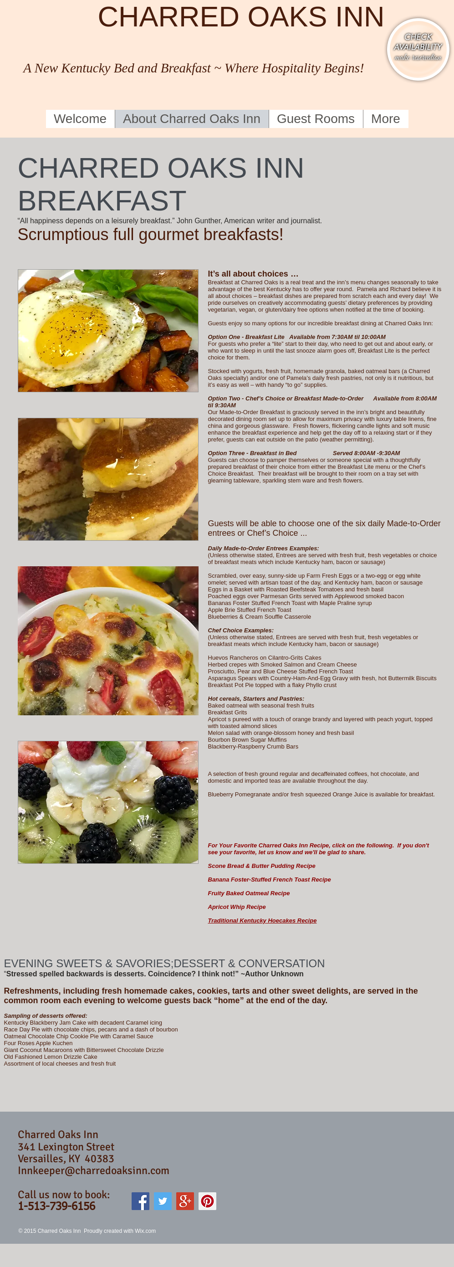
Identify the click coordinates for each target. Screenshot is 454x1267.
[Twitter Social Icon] (163, 1201)
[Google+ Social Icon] (185, 1201)
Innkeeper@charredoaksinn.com (93, 1170)
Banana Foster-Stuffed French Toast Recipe (269, 879)
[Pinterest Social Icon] (207, 1201)
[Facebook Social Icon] (140, 1201)
